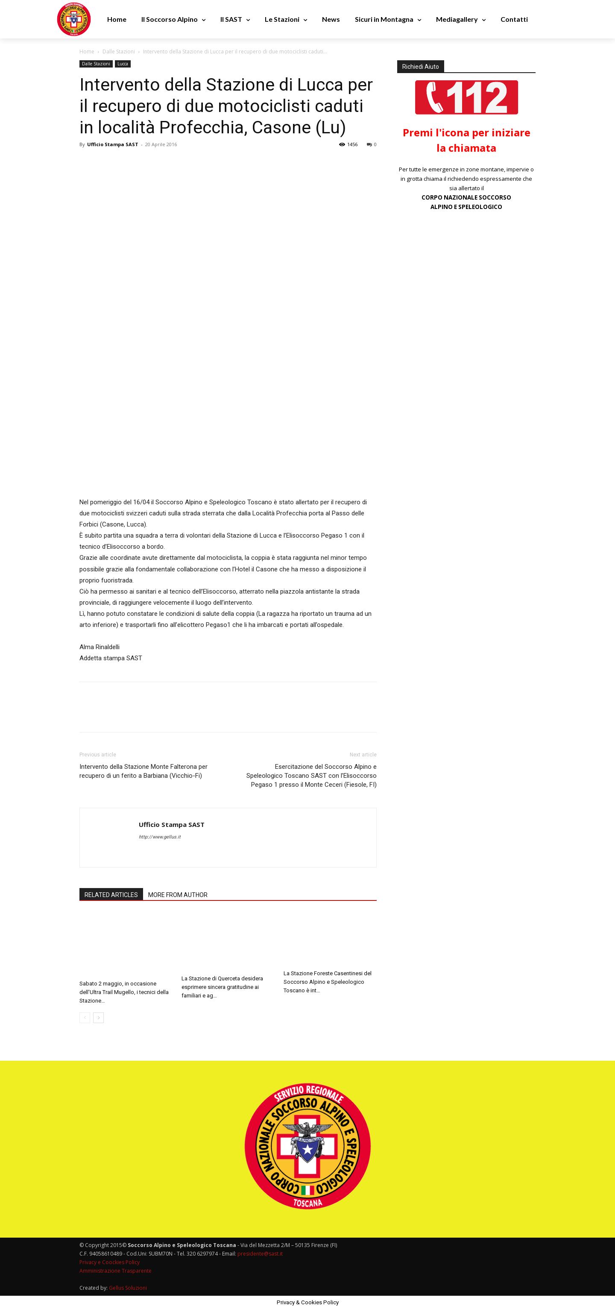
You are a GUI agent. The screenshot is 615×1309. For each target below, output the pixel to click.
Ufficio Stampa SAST (112, 144)
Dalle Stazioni (118, 51)
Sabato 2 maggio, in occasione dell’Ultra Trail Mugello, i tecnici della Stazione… (124, 992)
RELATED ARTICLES (111, 894)
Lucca (122, 64)
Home (86, 51)
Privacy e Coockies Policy (109, 1262)
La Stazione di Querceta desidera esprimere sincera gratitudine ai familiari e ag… (222, 987)
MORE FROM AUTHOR (178, 894)
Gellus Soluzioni (128, 1287)
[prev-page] (84, 1017)
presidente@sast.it (259, 1253)
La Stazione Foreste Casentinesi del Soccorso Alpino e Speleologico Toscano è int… (328, 982)
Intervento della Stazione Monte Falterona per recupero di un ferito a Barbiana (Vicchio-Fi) (143, 771)
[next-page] (98, 1017)
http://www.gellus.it (160, 837)
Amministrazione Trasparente (115, 1270)
